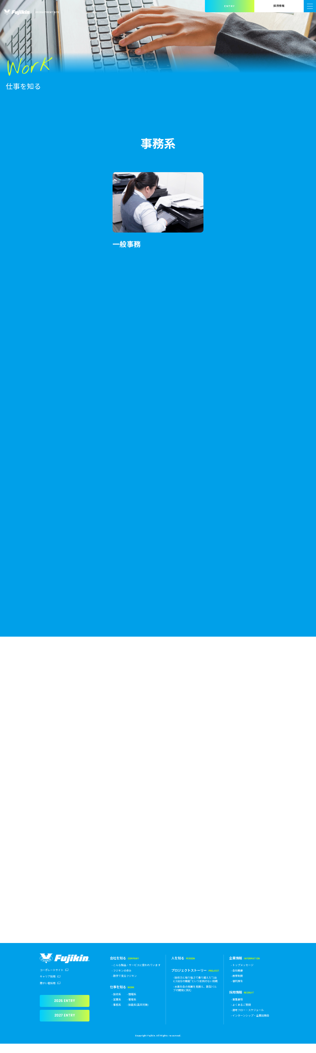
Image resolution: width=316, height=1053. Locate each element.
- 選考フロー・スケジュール (247, 1019)
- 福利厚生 (237, 990)
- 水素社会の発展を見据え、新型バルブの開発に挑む (195, 997)
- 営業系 (116, 1008)
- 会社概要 (237, 980)
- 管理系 (131, 1008)
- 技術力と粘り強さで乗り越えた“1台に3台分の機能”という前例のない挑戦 (195, 988)
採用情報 (278, 6)
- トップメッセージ (242, 974)
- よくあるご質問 (241, 1014)
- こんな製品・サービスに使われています (136, 974)
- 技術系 (116, 1003)
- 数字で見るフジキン (124, 985)
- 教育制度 (237, 985)
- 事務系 (116, 1014)
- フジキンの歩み (122, 980)
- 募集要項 (237, 1008)
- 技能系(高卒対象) (137, 1014)
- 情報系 (131, 1003)
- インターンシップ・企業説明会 (250, 1024)
